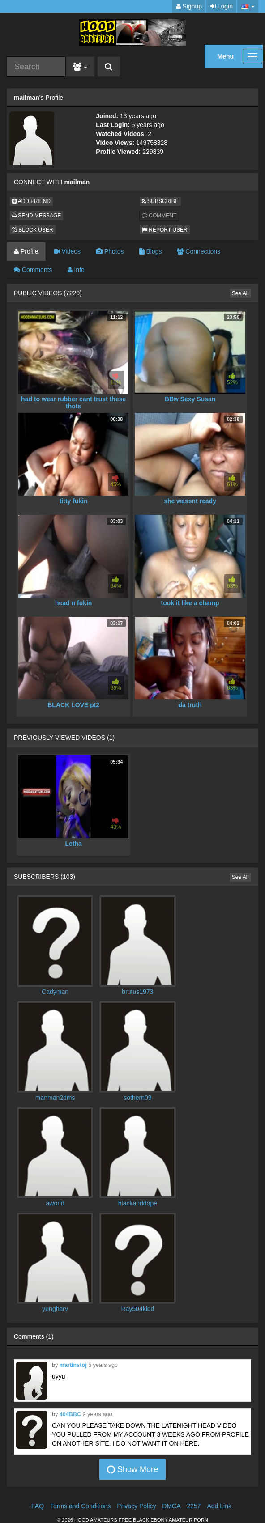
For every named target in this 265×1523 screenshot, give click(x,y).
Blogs (150, 251)
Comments (33, 269)
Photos (110, 251)
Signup (189, 6)
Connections (198, 251)
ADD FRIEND (31, 201)
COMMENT (159, 215)
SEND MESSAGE (36, 215)
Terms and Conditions (80, 1506)
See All (240, 293)
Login (221, 6)
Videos (67, 251)
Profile (26, 251)
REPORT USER (165, 230)
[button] (247, 6)
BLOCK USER (32, 230)
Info (76, 269)
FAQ (37, 1506)
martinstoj (73, 1365)
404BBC (70, 1414)
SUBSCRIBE (160, 201)
